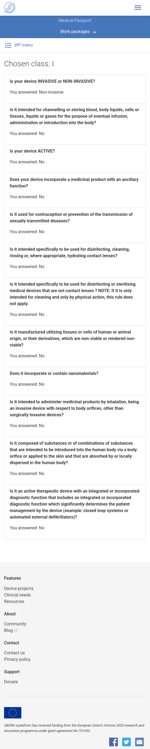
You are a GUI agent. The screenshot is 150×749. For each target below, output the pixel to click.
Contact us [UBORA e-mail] (14, 652)
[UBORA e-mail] (139, 742)
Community (15, 623)
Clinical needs (17, 595)
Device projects (19, 588)
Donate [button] (11, 681)
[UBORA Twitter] (126, 742)
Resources (14, 601)
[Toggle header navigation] (139, 8)
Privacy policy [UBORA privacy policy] (17, 659)
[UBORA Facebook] (113, 742)
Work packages (75, 31)
